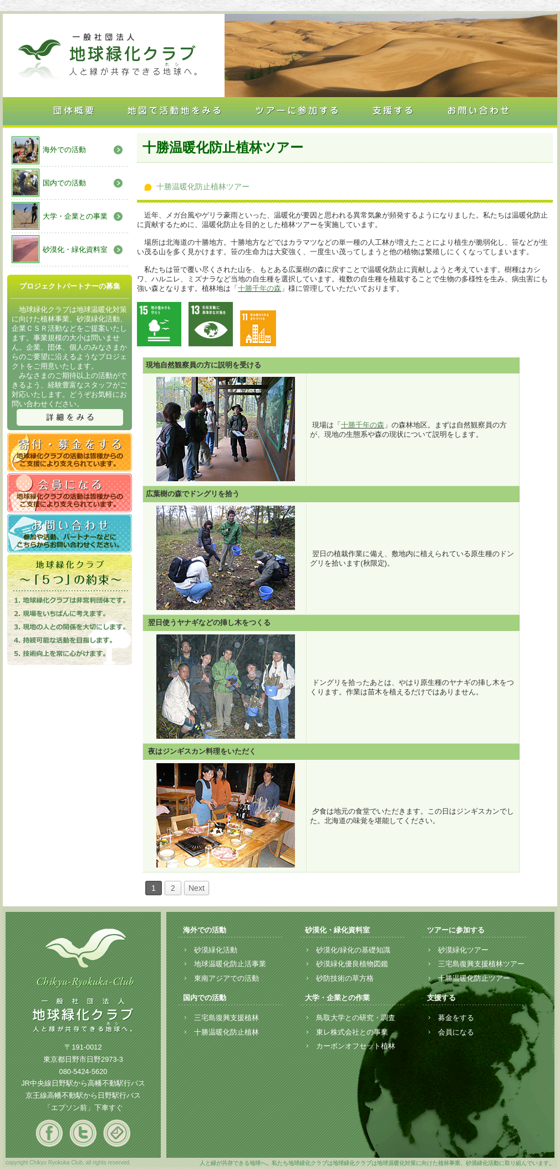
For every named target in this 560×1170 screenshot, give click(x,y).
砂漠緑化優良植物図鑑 (352, 964)
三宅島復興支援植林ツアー (481, 964)
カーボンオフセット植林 (355, 1046)
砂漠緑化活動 (215, 950)
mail (116, 1133)
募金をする (456, 1017)
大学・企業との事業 (75, 216)
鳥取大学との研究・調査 (355, 1017)
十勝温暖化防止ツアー (474, 978)
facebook (49, 1133)
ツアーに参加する (456, 930)
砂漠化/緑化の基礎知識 (353, 950)
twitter (82, 1133)
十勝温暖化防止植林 (226, 1032)
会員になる (456, 1032)
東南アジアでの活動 (226, 978)
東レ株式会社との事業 (352, 1032)
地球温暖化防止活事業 (230, 964)
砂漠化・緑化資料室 (75, 249)
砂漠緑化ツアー (463, 950)
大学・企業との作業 (337, 998)
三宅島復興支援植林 (226, 1017)
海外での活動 (64, 149)
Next (197, 888)
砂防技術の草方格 (345, 978)
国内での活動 (64, 183)
